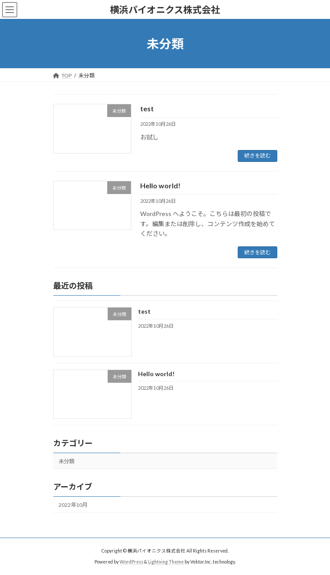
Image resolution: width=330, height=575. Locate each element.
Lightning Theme (166, 561)
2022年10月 (72, 505)
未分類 (66, 461)
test (147, 108)
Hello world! (160, 185)
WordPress (131, 561)
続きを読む (257, 155)
